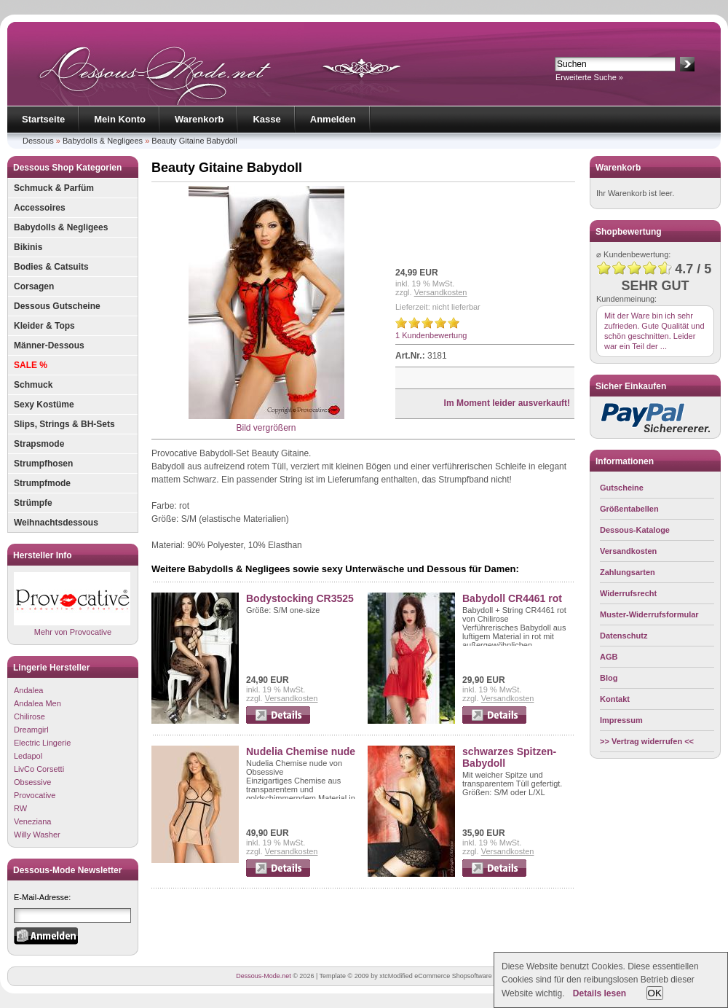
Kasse (266, 119)
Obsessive (32, 782)
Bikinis (28, 247)
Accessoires (40, 208)
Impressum (621, 720)
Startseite (43, 119)
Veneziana (32, 821)
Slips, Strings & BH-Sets (64, 424)
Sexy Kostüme (44, 404)
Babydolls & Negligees (103, 140)
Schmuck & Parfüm (54, 188)
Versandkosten (440, 292)
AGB (608, 656)
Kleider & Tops (44, 326)
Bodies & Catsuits (51, 267)
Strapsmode (39, 444)
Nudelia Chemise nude (300, 751)
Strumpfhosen (43, 463)
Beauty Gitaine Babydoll (194, 140)
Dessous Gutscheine (57, 306)
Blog (608, 677)
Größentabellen (629, 508)
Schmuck (33, 385)
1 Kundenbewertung (431, 335)
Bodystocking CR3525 (300, 598)
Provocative (34, 795)
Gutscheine (622, 487)
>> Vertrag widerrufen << (647, 741)
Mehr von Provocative (72, 603)
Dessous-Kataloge (635, 530)
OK (655, 993)
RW (20, 808)
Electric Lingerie (42, 742)
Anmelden (333, 119)
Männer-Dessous (49, 345)
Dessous (38, 140)
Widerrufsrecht (628, 593)
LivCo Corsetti (39, 769)
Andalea (28, 690)
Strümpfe (33, 503)
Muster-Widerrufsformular (649, 614)
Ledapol (28, 755)
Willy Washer (37, 834)
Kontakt (615, 699)
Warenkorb (199, 119)
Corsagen (34, 286)
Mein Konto (120, 119)
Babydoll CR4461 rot (512, 598)
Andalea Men (37, 703)
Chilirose (29, 716)
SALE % (30, 365)
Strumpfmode (42, 483)
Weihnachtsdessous (56, 522)
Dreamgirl (31, 729)
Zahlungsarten (627, 572)
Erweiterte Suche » (589, 77)
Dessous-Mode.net (263, 976)
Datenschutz (623, 635)
